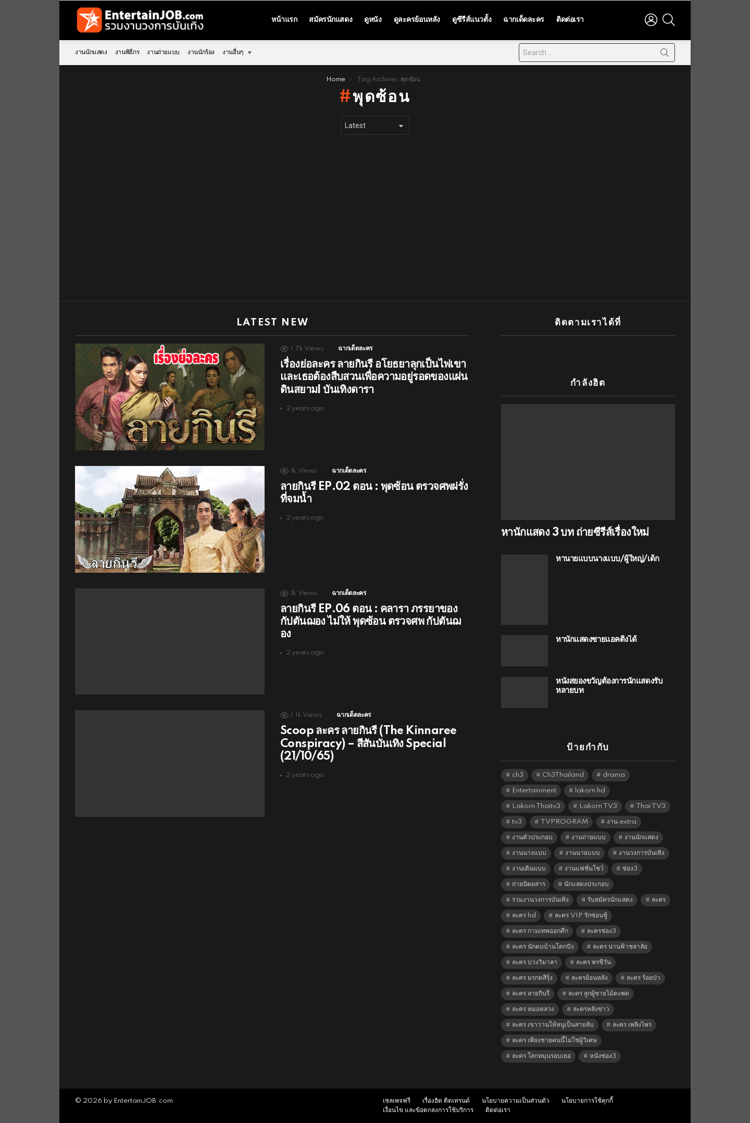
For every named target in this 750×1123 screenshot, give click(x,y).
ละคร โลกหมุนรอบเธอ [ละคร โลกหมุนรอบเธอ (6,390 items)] (541, 1056)
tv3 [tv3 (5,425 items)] (517, 821)
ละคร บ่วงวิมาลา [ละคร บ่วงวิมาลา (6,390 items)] (534, 962)
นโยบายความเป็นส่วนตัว (515, 1100)
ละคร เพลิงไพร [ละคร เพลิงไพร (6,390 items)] (632, 1024)
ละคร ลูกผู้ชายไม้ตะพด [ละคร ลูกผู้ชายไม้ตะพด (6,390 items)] (598, 993)
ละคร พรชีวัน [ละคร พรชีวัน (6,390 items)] (593, 962)
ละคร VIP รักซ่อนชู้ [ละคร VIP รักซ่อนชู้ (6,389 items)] (581, 915)
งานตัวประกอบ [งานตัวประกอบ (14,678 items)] (532, 837)
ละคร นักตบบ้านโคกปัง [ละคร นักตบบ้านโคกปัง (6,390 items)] (543, 946)
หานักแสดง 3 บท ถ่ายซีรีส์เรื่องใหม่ (575, 532)
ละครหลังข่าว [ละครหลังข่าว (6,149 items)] (591, 1009)
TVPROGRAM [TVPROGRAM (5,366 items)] (564, 821)
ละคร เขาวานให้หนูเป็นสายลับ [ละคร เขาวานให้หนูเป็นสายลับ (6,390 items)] (553, 1024)
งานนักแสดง (91, 52)
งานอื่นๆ (232, 55)
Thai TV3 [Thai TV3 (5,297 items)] (651, 806)
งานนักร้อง (201, 52)
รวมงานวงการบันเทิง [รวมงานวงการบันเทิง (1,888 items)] (540, 900)
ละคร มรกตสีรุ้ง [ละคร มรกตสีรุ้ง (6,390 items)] (532, 978)
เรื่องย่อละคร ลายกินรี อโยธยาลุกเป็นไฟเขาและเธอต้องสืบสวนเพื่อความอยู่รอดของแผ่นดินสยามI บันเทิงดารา (374, 377)
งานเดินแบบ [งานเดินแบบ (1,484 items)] (529, 868)
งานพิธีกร (127, 52)
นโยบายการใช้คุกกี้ (587, 1100)
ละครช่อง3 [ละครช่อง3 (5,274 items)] (601, 931)
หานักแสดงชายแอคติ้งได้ (596, 639)
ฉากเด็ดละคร (523, 20)
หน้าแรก (284, 20)
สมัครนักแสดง (330, 20)
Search (664, 54)
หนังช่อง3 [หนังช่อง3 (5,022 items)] (603, 1056)
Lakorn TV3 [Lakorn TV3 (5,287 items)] (598, 806)
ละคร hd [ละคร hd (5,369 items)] (524, 915)
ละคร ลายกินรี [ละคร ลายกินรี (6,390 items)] (530, 993)
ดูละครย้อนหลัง (417, 20)
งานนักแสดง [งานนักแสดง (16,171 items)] (641, 837)
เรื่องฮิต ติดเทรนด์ (446, 1100)
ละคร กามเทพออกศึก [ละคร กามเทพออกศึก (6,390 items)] (540, 931)
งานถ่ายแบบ (163, 52)
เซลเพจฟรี (396, 1100)
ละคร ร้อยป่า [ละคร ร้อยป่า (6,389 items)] (643, 978)
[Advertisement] (375, 218)
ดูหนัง (372, 20)
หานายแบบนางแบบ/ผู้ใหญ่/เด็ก (607, 558)
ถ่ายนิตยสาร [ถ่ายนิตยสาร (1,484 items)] (528, 884)
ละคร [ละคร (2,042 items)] (659, 900)
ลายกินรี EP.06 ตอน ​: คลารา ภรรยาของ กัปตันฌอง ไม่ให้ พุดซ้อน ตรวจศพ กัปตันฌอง (370, 621)
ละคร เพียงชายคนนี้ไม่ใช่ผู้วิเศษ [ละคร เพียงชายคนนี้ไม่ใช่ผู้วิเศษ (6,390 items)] (554, 1040)
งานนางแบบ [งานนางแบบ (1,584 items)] (529, 853)
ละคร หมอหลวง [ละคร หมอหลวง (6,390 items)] (533, 1009)
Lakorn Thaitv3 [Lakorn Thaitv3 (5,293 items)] (536, 806)
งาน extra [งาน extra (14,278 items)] (621, 821)
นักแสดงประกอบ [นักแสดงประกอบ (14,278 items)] (586, 884)
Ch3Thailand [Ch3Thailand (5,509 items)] (563, 775)
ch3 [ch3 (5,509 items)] (517, 775)
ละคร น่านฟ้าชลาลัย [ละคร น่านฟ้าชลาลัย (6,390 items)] (620, 946)
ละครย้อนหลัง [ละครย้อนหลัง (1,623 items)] (589, 978)
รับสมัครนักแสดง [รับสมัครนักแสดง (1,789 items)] (610, 900)
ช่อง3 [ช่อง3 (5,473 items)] (630, 868)
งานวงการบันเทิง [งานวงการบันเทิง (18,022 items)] (642, 853)
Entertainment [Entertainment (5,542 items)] (534, 790)
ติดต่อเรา (570, 20)
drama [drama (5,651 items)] (614, 775)
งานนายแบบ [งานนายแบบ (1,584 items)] (582, 853)
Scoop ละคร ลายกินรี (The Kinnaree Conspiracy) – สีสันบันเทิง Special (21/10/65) (368, 743)
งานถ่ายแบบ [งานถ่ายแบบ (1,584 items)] (588, 837)
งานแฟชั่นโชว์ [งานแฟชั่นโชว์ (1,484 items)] (584, 868)
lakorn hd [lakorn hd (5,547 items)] (590, 790)
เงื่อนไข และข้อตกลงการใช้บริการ (428, 1110)
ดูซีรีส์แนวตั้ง (471, 20)
